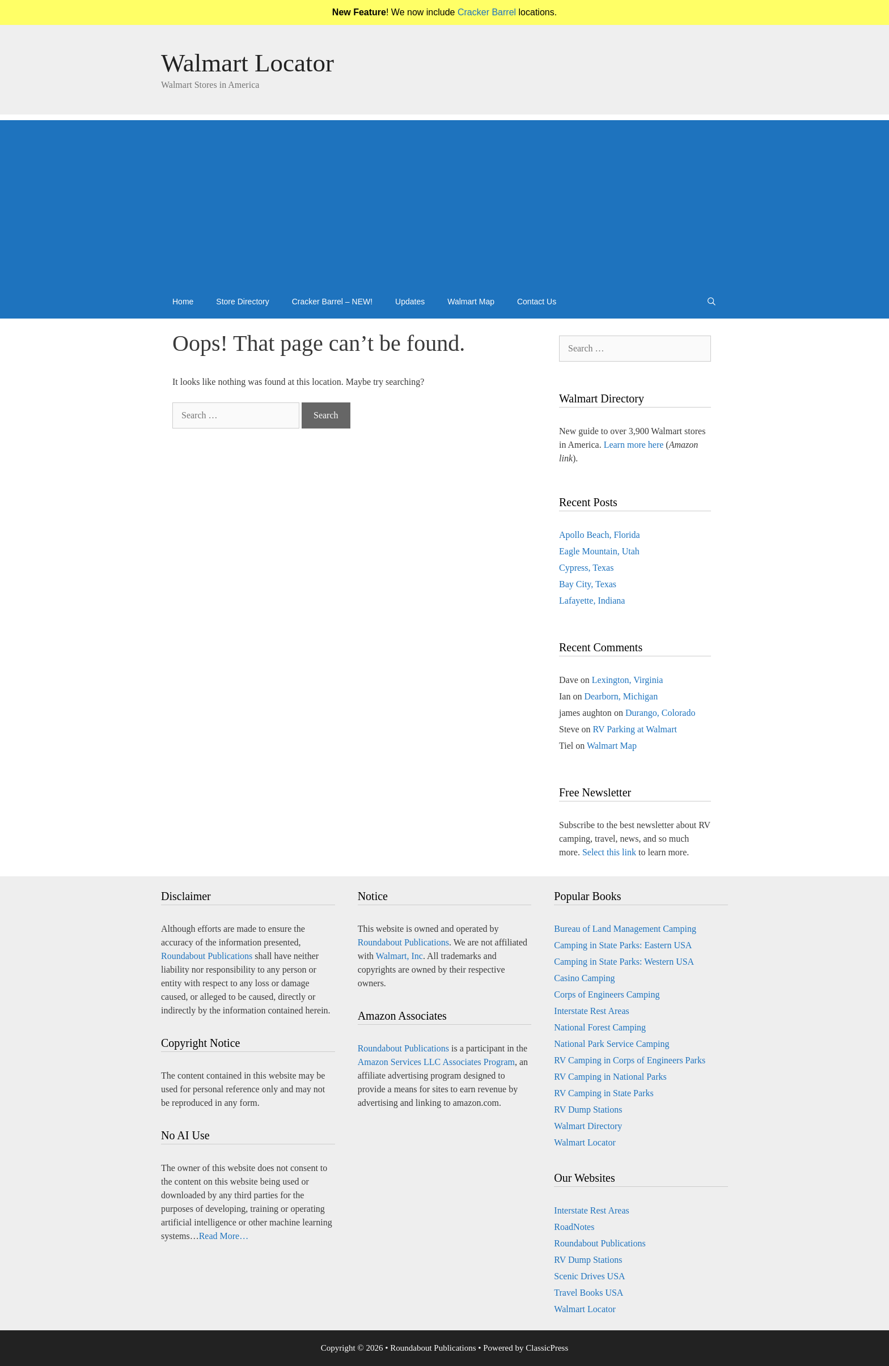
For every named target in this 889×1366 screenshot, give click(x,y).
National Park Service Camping (611, 1044)
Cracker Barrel (487, 12)
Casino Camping (584, 978)
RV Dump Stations (588, 1109)
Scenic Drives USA (589, 1276)
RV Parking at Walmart (635, 729)
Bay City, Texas (587, 584)
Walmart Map (470, 301)
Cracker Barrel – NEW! (332, 301)
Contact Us (536, 301)
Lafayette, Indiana (592, 600)
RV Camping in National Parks (610, 1076)
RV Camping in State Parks (603, 1093)
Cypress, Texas (586, 567)
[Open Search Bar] (711, 302)
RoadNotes (574, 1227)
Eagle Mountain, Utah (599, 551)
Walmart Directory (588, 1126)
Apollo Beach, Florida (599, 535)
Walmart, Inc (399, 956)
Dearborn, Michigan (621, 696)
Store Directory (242, 301)
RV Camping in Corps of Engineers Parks (629, 1060)
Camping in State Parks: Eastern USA (623, 945)
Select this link (609, 852)
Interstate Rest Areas (591, 1011)
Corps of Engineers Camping (606, 994)
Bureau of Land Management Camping (625, 929)
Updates (410, 301)
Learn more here (634, 444)
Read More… (224, 1236)
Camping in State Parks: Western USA (624, 961)
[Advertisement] (444, 199)
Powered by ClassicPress (525, 1347)
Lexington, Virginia (627, 680)
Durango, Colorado (660, 713)
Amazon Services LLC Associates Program (436, 1062)
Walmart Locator (247, 63)
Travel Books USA (588, 1292)
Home (182, 301)
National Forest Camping (600, 1027)
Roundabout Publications (206, 956)
